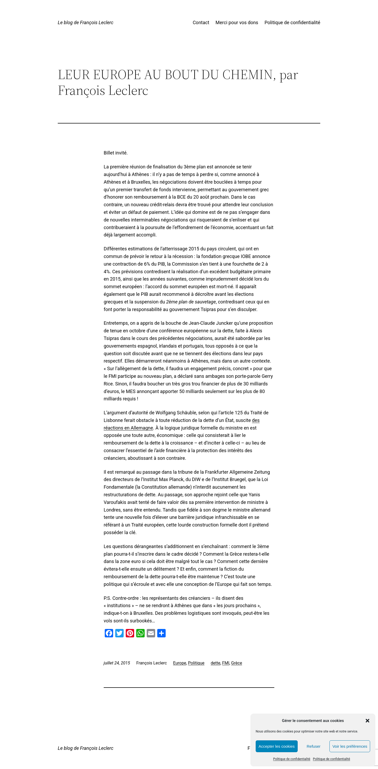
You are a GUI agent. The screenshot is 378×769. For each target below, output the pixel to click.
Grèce (236, 662)
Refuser (314, 746)
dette (215, 662)
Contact (201, 22)
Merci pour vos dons (237, 22)
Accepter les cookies (277, 746)
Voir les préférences (349, 746)
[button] (367, 720)
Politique (196, 662)
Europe (179, 662)
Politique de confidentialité (291, 759)
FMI (225, 662)
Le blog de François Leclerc (85, 22)
